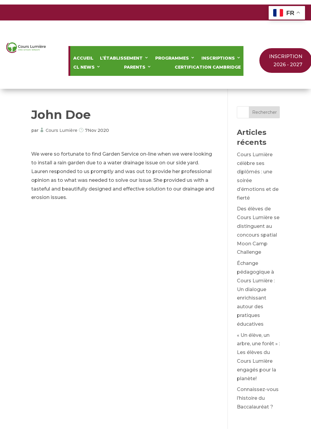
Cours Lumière (61, 130)
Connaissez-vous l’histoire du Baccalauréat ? (258, 398)
